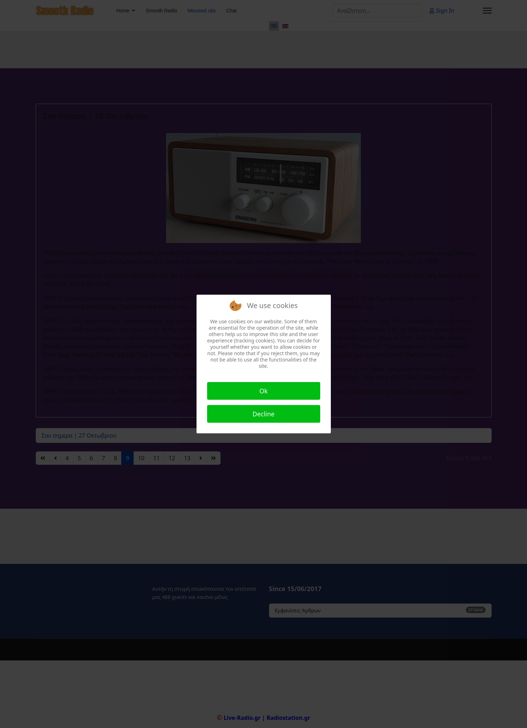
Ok (263, 391)
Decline (263, 414)
